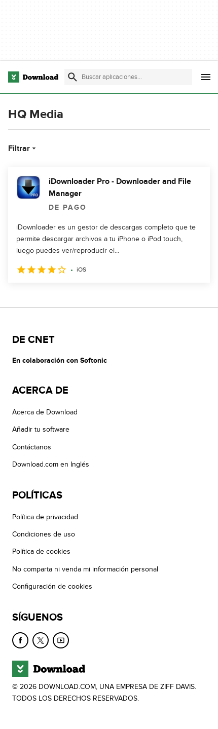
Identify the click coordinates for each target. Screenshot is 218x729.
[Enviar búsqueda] (72, 77)
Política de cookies (41, 552)
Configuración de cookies (52, 587)
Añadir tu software (40, 430)
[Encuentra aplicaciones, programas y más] (128, 77)
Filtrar (23, 148)
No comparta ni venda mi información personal (85, 569)
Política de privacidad (45, 517)
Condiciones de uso (43, 534)
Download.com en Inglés (50, 465)
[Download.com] (33, 77)
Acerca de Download (45, 412)
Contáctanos (31, 447)
